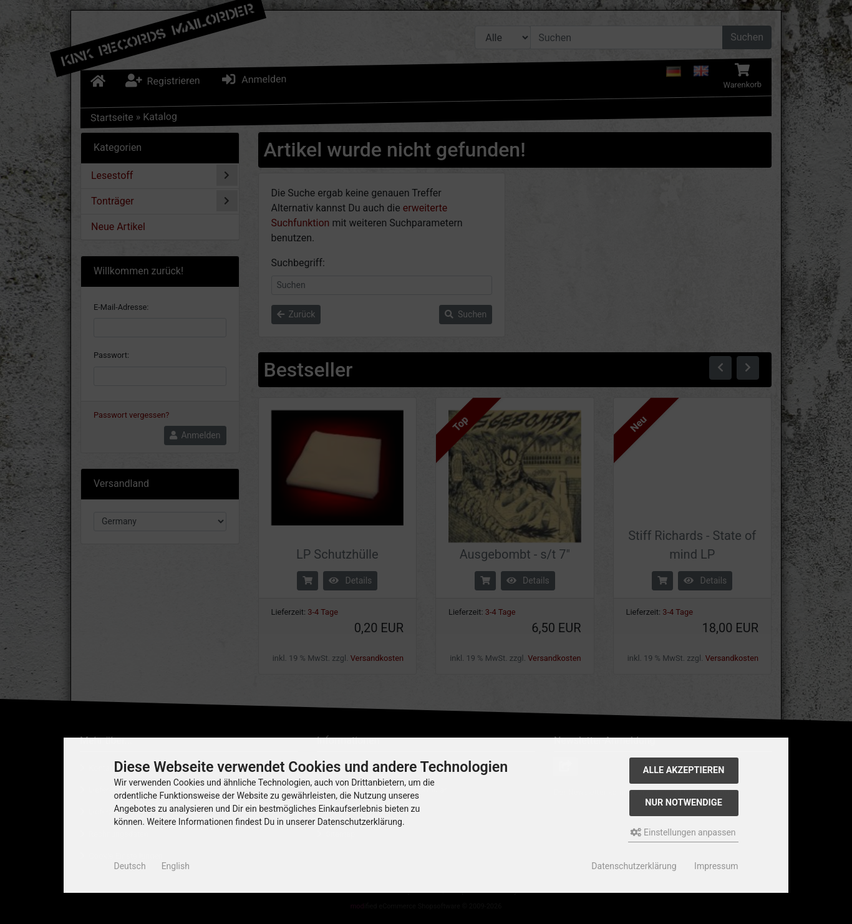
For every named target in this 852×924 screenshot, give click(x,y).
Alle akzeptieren (684, 770)
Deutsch (129, 866)
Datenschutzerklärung (633, 866)
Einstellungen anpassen (683, 832)
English (176, 866)
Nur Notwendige (683, 802)
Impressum (716, 866)
